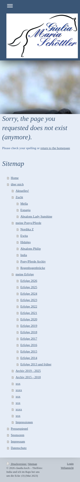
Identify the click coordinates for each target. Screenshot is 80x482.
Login (70, 463)
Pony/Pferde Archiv (33, 261)
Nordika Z (27, 229)
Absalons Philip (30, 248)
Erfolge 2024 (28, 293)
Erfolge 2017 (28, 338)
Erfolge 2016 (28, 345)
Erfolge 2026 (28, 280)
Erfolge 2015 (28, 351)
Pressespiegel (19, 428)
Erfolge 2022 (28, 306)
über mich (17, 184)
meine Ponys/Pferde (28, 223)
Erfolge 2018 (28, 332)
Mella (24, 203)
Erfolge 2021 (28, 313)
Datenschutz (19, 448)
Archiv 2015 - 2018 (28, 377)
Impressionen (24, 422)
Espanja (25, 210)
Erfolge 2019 (28, 325)
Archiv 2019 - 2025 (28, 370)
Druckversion (16, 463)
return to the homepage (55, 148)
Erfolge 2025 (28, 287)
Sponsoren (17, 435)
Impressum (18, 441)
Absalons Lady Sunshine (36, 216)
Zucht (19, 197)
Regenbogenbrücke (32, 268)
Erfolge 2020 (28, 319)
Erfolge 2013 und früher (35, 364)
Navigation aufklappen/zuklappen (40, 5)
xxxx (19, 390)
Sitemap (32, 463)
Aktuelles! (22, 190)
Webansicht (67, 467)
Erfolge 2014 (28, 358)
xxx (18, 383)
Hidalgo (25, 242)
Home (15, 178)
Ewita (24, 235)
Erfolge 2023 (28, 300)
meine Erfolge (25, 274)
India (23, 255)
